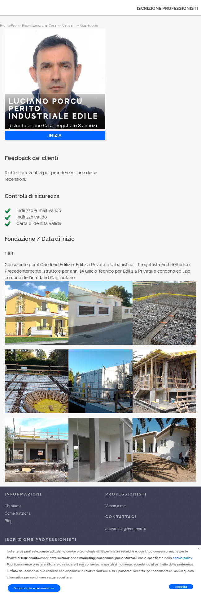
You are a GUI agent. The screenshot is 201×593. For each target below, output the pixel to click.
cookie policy (182, 558)
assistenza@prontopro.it (125, 529)
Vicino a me (115, 506)
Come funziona (18, 513)
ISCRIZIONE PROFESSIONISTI (167, 8)
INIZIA (55, 135)
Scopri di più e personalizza (34, 588)
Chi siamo (13, 506)
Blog (8, 521)
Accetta (181, 586)
